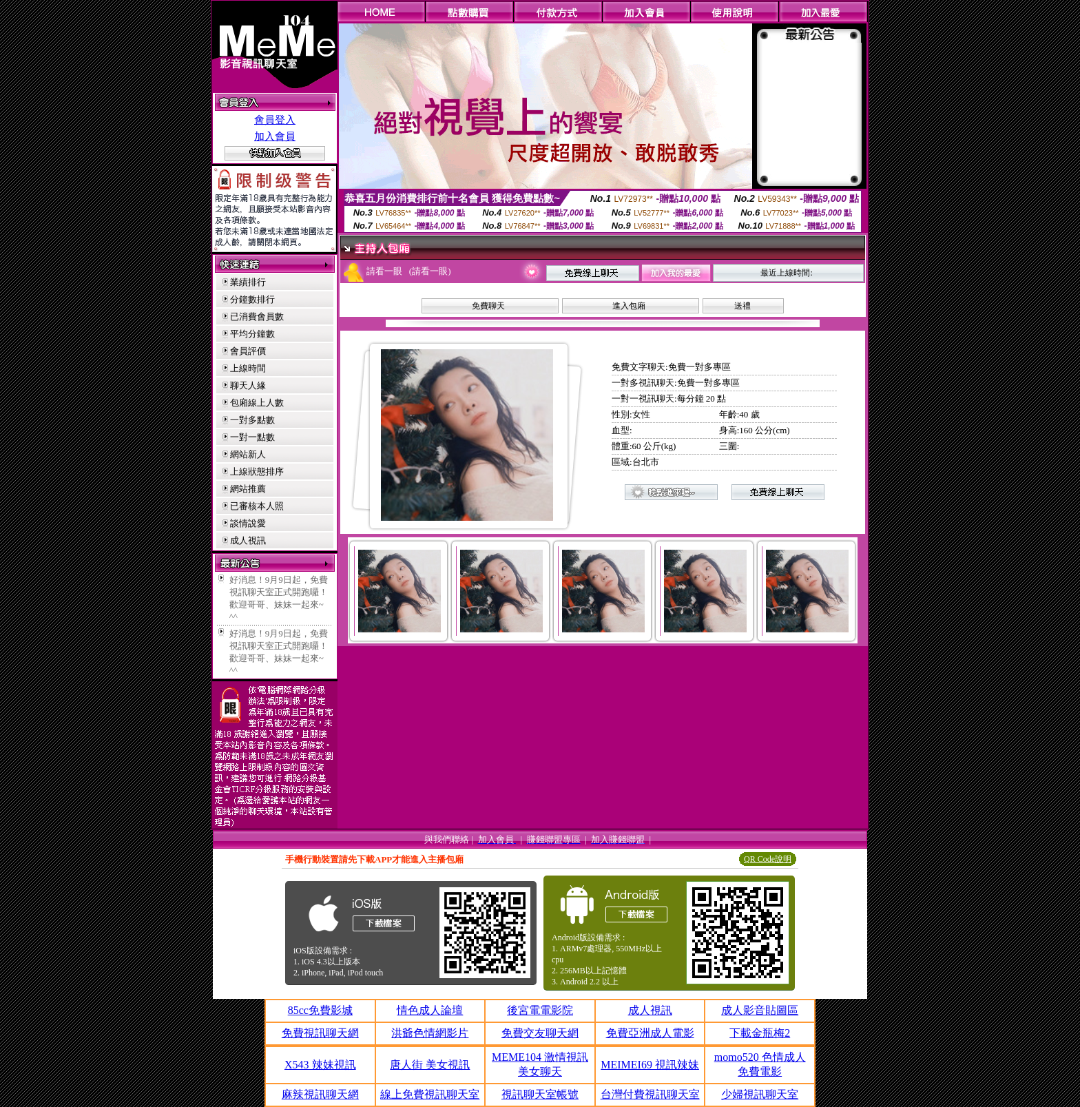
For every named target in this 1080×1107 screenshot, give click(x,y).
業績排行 (248, 282)
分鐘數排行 (252, 299)
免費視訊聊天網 (320, 1033)
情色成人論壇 (430, 1010)
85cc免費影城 (320, 1010)
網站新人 (248, 454)
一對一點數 (252, 437)
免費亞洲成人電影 (650, 1033)
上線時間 (248, 368)
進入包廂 (628, 306)
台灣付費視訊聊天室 (650, 1094)
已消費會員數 (257, 316)
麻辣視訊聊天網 (320, 1094)
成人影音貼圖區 (759, 1010)
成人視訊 (248, 540)
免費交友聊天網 (540, 1033)
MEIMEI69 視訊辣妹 (650, 1064)
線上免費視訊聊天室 (429, 1094)
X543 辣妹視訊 (320, 1064)
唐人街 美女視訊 (430, 1064)
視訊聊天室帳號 (540, 1094)
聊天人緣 (248, 385)
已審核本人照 (257, 506)
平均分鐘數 (252, 334)
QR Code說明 (767, 859)
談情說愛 (248, 523)
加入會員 (274, 136)
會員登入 (274, 119)
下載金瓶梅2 (759, 1033)
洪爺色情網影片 (429, 1033)
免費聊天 (488, 306)
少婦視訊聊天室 (759, 1094)
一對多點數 (252, 420)
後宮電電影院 (540, 1010)
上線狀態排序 (257, 471)
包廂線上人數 (257, 402)
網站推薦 (248, 489)
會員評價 (248, 351)
